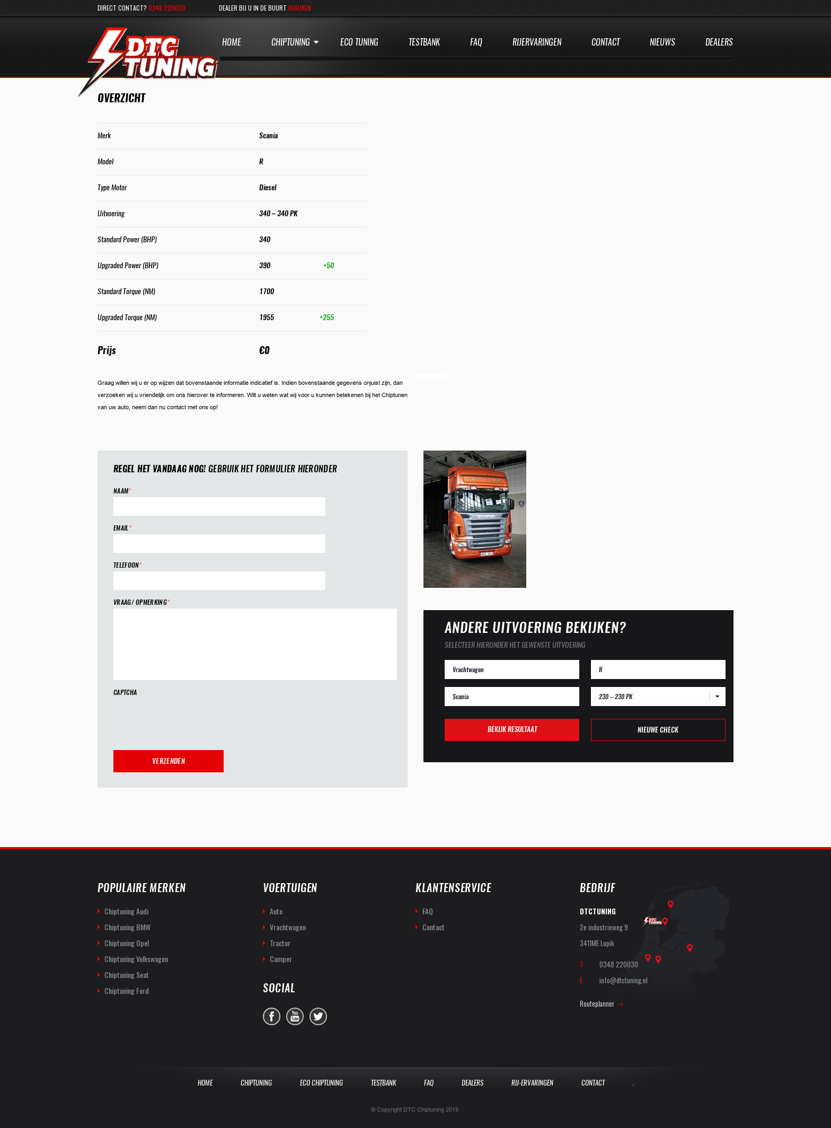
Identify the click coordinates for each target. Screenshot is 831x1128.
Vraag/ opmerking (141, 602)
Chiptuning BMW (127, 926)
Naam (122, 491)
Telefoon (127, 565)
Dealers (719, 42)
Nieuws (662, 42)
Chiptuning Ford (126, 990)
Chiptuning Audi (126, 910)
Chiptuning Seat (126, 974)
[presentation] (194, 719)
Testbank (424, 42)
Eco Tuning (359, 42)
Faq (476, 42)
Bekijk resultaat (512, 729)
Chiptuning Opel (126, 942)
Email (122, 528)
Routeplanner (597, 1003)
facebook (271, 1016)
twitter (318, 1016)
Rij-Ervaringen (532, 1082)
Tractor (280, 942)
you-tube (295, 1016)
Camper (281, 958)
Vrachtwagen (288, 926)
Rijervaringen (536, 42)
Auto (276, 910)
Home (231, 42)
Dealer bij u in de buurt (265, 7)
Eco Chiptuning (321, 1082)
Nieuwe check (658, 729)
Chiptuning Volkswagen (136, 958)
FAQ (427, 910)
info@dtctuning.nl (623, 980)
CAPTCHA (125, 693)
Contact (605, 42)
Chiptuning (290, 42)
